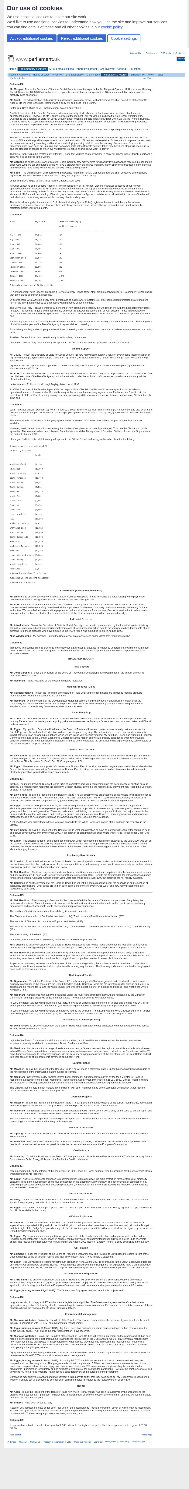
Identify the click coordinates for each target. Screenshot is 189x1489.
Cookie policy (124, 1477)
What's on (57, 74)
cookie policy (111, 27)
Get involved (107, 68)
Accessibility (135, 53)
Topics (159, 74)
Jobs (69, 1477)
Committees (93, 74)
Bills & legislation (75, 74)
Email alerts (151, 53)
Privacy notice (110, 1477)
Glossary (23, 1477)
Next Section (15, 1470)
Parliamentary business (32, 68)
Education (135, 68)
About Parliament (87, 68)
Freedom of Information (53, 1477)
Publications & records (115, 74)
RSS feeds (166, 53)
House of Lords (41, 74)
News (151, 74)
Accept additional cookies (31, 38)
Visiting (121, 68)
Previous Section (17, 78)
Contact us (180, 53)
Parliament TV (137, 74)
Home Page (147, 78)
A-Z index (12, 1477)
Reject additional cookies (82, 38)
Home (12, 68)
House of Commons (19, 74)
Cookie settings (124, 38)
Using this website (82, 1477)
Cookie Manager (138, 1477)
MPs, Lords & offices (61, 68)
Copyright (98, 1477)
